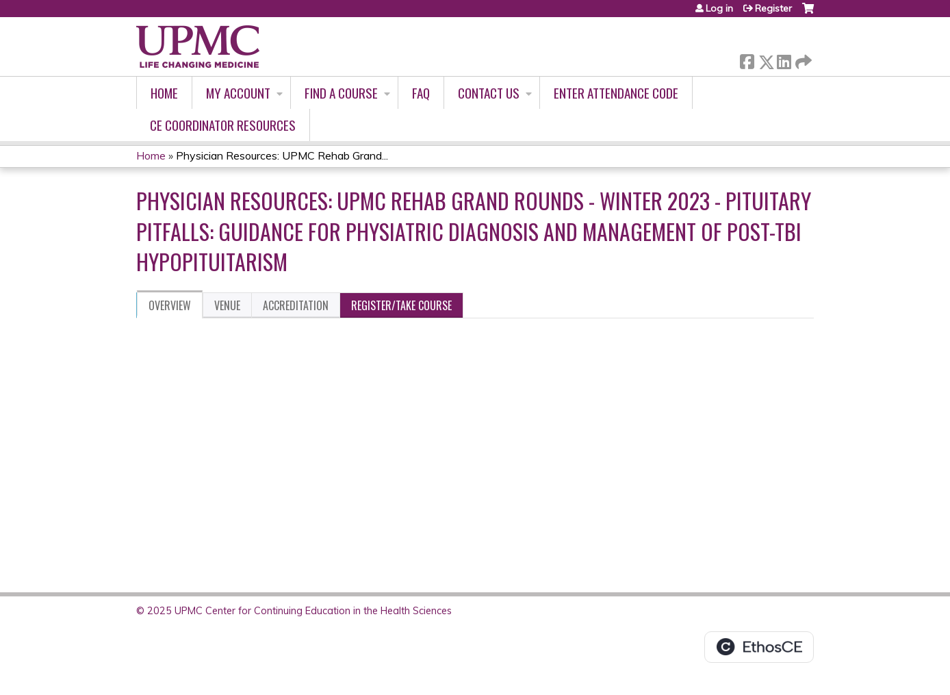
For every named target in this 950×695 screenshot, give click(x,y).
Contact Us (488, 93)
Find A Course (341, 93)
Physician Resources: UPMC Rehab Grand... (282, 155)
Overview (170, 305)
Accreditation (296, 305)
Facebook (747, 59)
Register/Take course (401, 305)
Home (164, 93)
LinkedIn (784, 59)
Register (773, 8)
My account (238, 93)
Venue (227, 305)
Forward (802, 59)
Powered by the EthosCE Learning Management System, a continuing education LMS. (759, 647)
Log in (719, 8)
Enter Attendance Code (616, 93)
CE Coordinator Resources (223, 125)
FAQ (421, 93)
